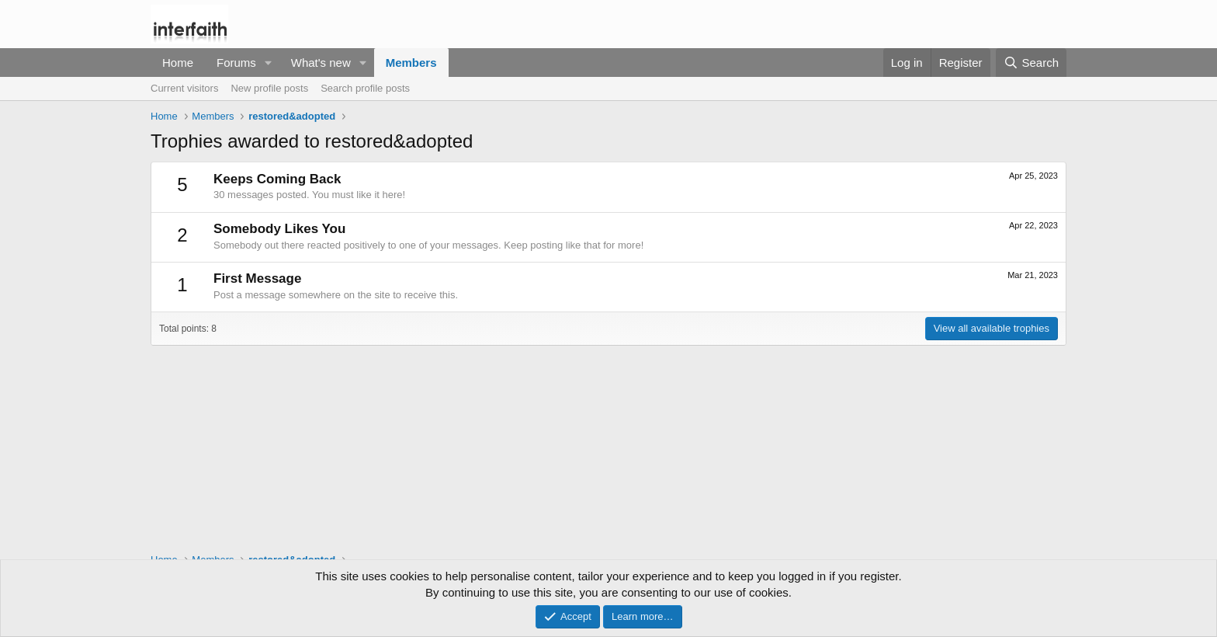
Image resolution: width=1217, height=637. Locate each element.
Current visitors (184, 88)
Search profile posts (365, 88)
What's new (321, 62)
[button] (268, 62)
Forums (236, 62)
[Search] (1031, 62)
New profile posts (269, 88)
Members (411, 62)
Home (177, 62)
